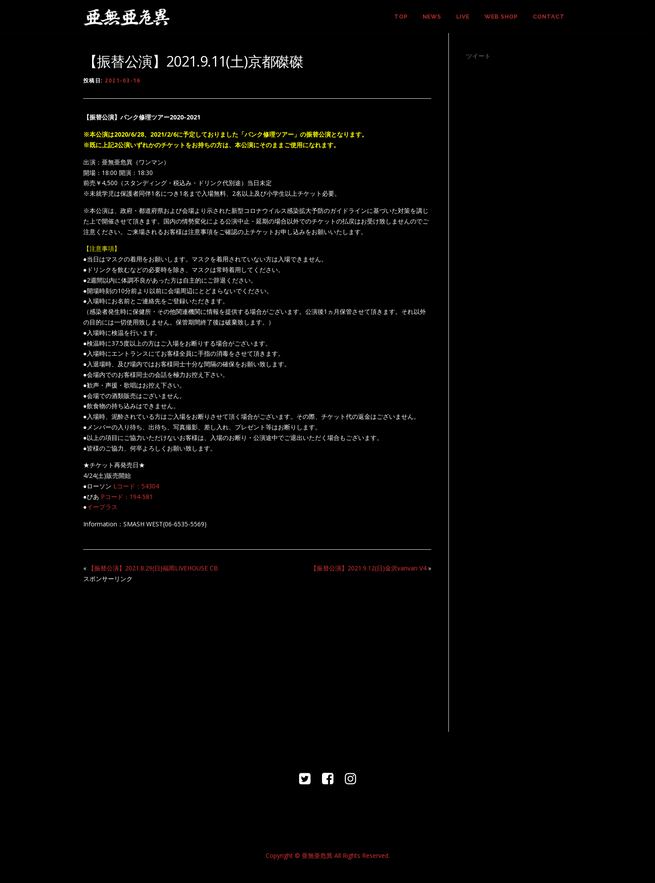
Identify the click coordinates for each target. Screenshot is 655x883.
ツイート (478, 56)
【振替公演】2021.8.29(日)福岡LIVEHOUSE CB (153, 568)
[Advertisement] (257, 652)
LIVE (463, 16)
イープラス (102, 507)
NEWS (432, 16)
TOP (401, 16)
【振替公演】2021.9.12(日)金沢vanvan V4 (368, 568)
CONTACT (549, 16)
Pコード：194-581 (127, 496)
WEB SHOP (501, 16)
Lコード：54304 (136, 486)
